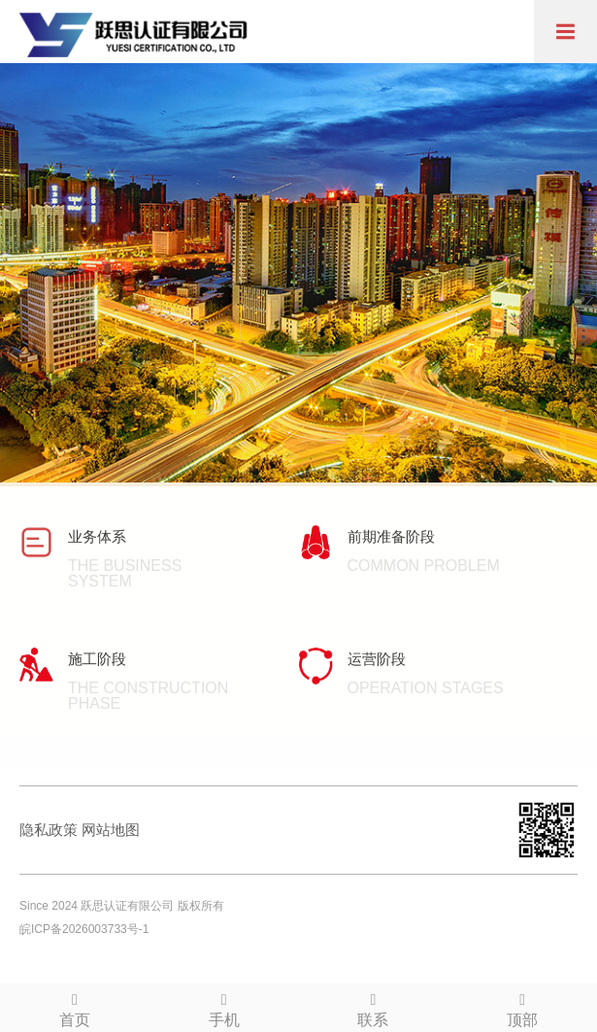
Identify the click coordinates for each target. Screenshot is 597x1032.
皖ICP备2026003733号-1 (84, 929)
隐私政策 (48, 829)
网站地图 (111, 829)
